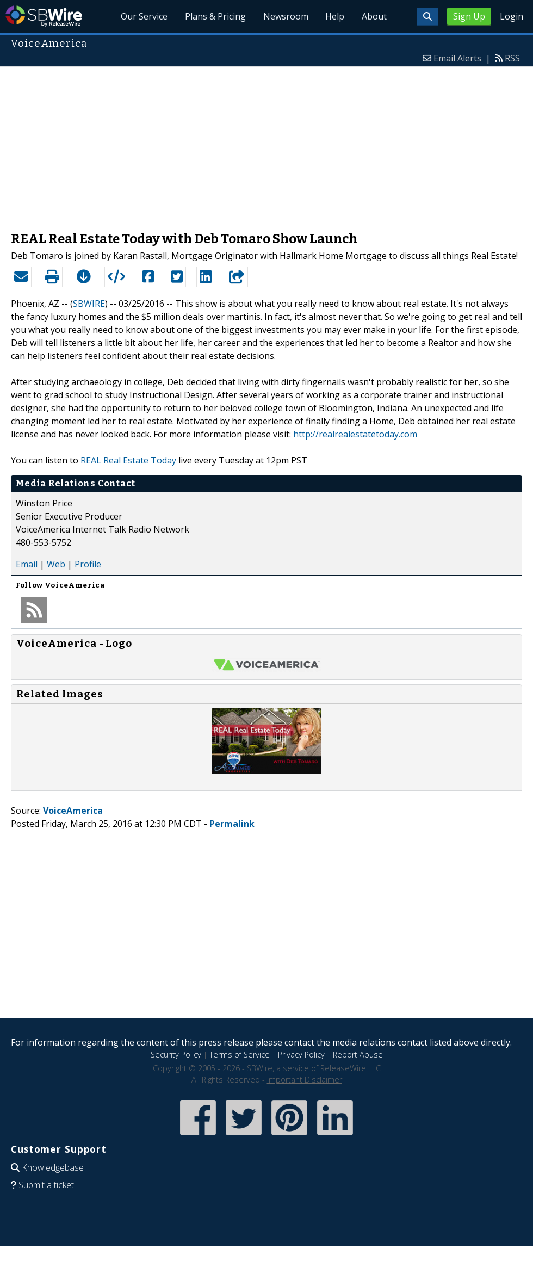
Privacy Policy (301, 1054)
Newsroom (285, 16)
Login (511, 16)
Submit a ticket (46, 1185)
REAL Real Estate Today (128, 460)
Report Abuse (358, 1054)
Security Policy (176, 1054)
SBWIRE (89, 304)
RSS (512, 58)
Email (27, 564)
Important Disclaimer (304, 1079)
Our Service (143, 16)
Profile (88, 564)
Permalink (232, 824)
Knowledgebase (53, 1167)
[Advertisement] (266, 143)
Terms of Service (239, 1054)
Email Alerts (457, 58)
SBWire (43, 16)
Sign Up (469, 16)
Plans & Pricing (214, 16)
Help (334, 16)
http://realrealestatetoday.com (355, 434)
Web (56, 564)
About (374, 16)
